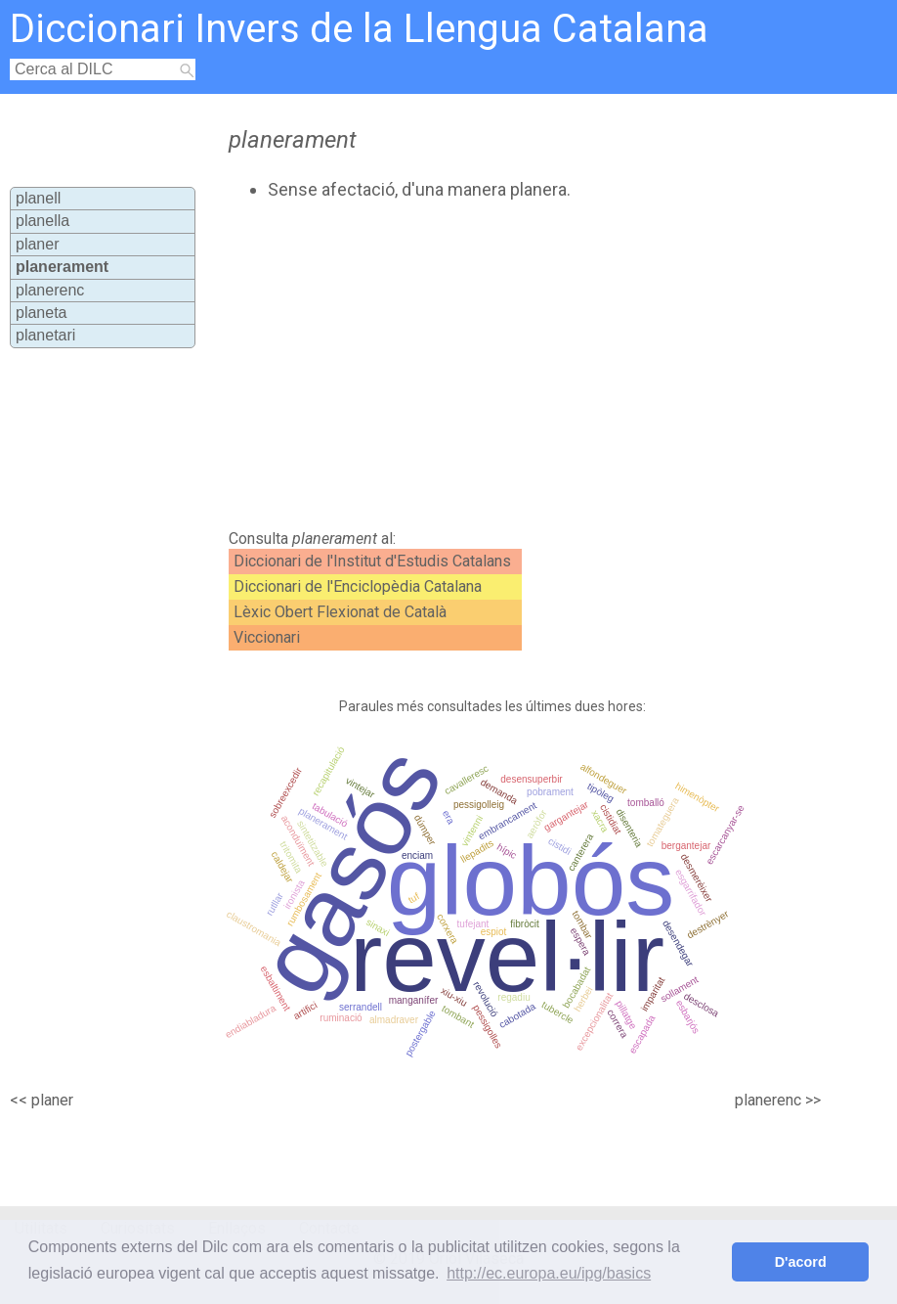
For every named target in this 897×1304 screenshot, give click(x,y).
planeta (41, 312)
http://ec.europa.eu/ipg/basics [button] (549, 1273)
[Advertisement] (468, 365)
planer (37, 244)
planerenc (50, 290)
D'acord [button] (801, 1262)
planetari (45, 335)
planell (38, 198)
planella (42, 220)
